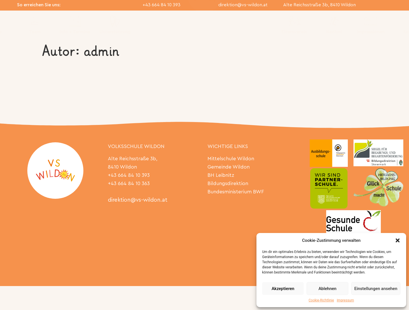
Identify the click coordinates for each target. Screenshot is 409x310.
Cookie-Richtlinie (321, 300)
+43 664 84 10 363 (129, 183)
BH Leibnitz (220, 175)
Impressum (345, 300)
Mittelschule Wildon (230, 158)
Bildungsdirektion (227, 183)
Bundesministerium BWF (235, 191)
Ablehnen (327, 288)
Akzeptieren (283, 288)
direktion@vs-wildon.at (243, 5)
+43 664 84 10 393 (161, 5)
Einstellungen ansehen (375, 288)
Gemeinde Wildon (228, 167)
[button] (397, 240)
